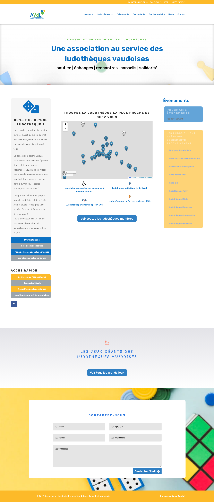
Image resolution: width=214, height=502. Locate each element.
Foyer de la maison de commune (184, 160)
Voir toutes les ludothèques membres (107, 218)
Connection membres (137, 2)
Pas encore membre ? (160, 2)
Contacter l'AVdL (145, 471)
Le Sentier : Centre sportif (181, 167)
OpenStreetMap (145, 178)
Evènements (123, 14)
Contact (182, 14)
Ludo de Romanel (177, 175)
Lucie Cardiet (178, 496)
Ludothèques (103, 14)
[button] (107, 144)
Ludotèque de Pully (178, 190)
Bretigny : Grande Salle (180, 152)
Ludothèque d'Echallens (181, 221)
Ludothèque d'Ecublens (180, 205)
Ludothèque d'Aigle (178, 198)
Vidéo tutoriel (179, 2)
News (171, 14)
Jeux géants (139, 14)
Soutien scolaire (157, 14)
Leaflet (132, 178)
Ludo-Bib (174, 182)
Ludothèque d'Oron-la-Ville (182, 213)
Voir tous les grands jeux (107, 372)
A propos (88, 14)
